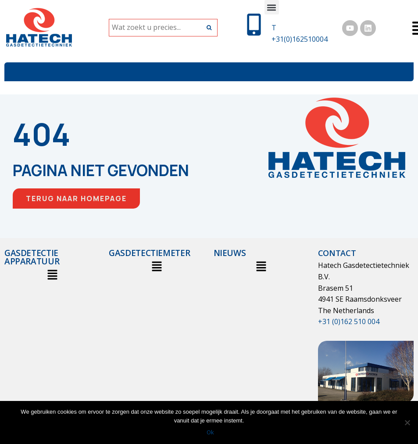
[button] (271, 7)
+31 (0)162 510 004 (348, 321)
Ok (211, 433)
